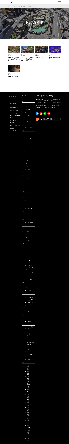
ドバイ (27, 115)
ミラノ (27, 356)
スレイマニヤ (29, 217)
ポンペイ (28, 351)
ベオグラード (29, 133)
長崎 (27, 437)
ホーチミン (28, 254)
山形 (27, 389)
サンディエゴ (29, 302)
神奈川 (27, 427)
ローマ (27, 359)
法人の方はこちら (14, 110)
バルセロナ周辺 (29, 342)
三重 (27, 435)
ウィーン (28, 206)
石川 (27, 415)
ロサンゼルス (29, 299)
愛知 (27, 423)
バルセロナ (28, 344)
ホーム (9, 6)
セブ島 (27, 240)
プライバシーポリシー (15, 125)
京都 (27, 433)
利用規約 (12, 122)
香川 (27, 396)
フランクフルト (29, 279)
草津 (29, 6)
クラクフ (28, 104)
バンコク (28, 321)
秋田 (27, 376)
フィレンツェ (29, 358)
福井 (27, 379)
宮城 (27, 397)
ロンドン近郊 (29, 327)
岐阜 (27, 386)
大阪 (27, 428)
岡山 (27, 410)
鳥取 (27, 368)
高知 (27, 373)
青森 (27, 394)
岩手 (27, 392)
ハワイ (27, 300)
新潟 (27, 419)
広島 (27, 414)
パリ (27, 335)
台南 (27, 311)
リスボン (28, 290)
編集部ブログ (13, 107)
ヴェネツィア (29, 354)
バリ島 (27, 160)
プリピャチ (28, 127)
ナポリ (27, 349)
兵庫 (27, 407)
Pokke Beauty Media (14, 130)
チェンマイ (28, 318)
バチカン (28, 353)
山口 (27, 371)
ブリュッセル (29, 267)
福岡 (27, 399)
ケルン (27, 278)
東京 (27, 440)
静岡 (27, 412)
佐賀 (27, 366)
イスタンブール (29, 249)
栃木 (27, 409)
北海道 (27, 430)
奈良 (27, 417)
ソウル (27, 285)
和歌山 (27, 384)
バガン (27, 169)
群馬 (24, 6)
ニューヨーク (29, 297)
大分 (27, 402)
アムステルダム (29, 272)
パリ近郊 (28, 334)
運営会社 (12, 128)
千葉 (27, 405)
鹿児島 (27, 370)
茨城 (27, 420)
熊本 (27, 383)
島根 (27, 438)
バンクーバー (29, 222)
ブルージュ (28, 265)
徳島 (27, 365)
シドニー (28, 260)
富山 (27, 381)
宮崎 (27, 374)
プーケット (28, 319)
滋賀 (27, 391)
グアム (27, 296)
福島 (27, 378)
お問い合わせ (13, 120)
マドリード (28, 341)
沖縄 (27, 401)
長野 (27, 422)
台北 (27, 312)
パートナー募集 (13, 113)
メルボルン (28, 208)
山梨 (27, 432)
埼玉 (27, 387)
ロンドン (28, 328)
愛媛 (27, 404)
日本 (19, 6)
